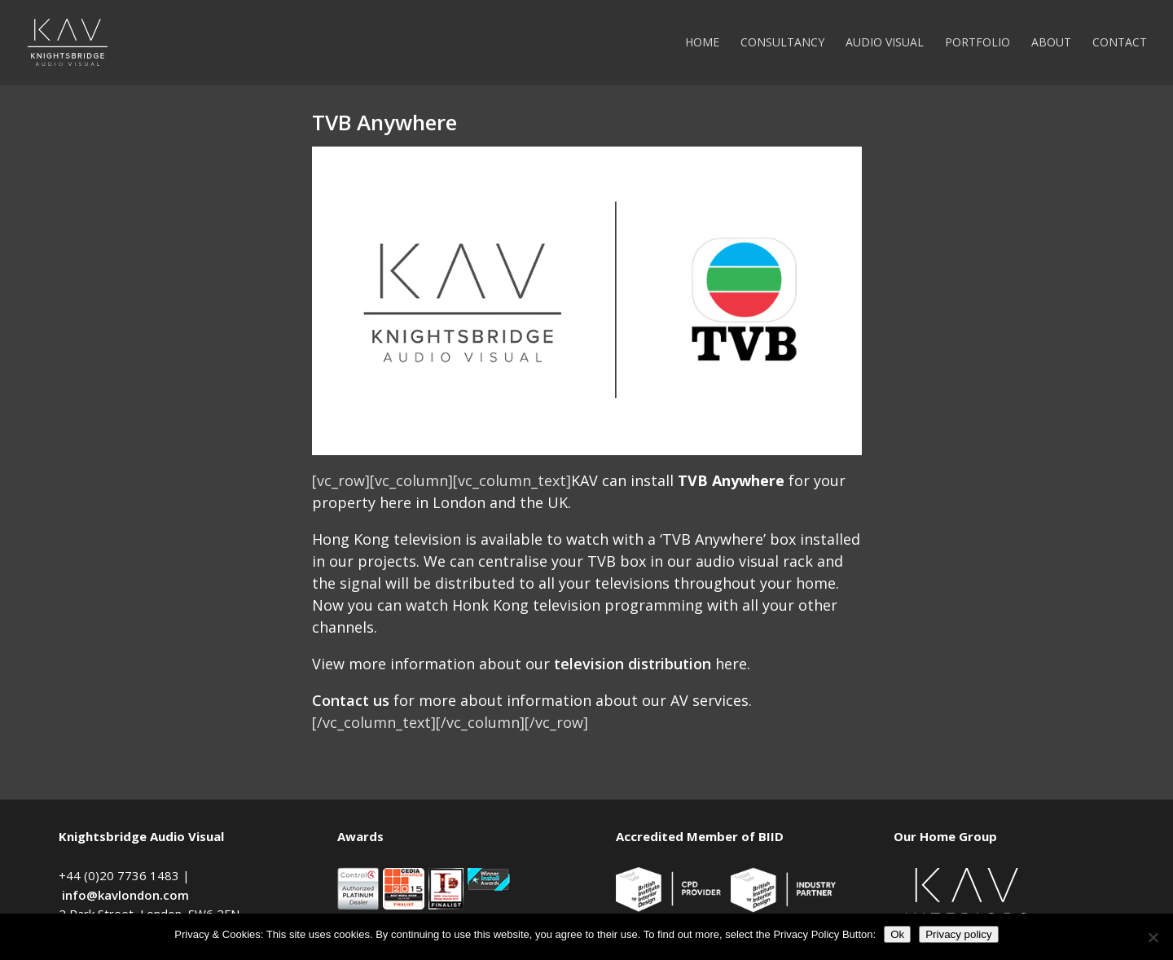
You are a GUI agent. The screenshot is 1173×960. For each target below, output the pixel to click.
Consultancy (782, 43)
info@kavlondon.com (125, 895)
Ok (897, 934)
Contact (1119, 43)
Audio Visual (885, 43)
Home (702, 43)
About (1051, 43)
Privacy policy (958, 934)
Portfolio (977, 43)
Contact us (350, 700)
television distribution (632, 663)
